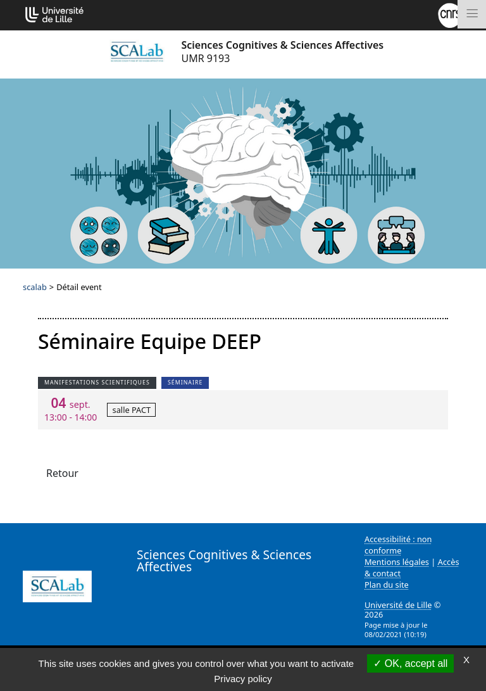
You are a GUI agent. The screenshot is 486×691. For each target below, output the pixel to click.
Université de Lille (398, 605)
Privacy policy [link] (243, 678)
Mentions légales (396, 561)
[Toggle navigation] (472, 14)
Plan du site (386, 584)
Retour (62, 473)
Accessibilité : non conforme (398, 544)
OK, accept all (410, 663)
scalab (35, 287)
